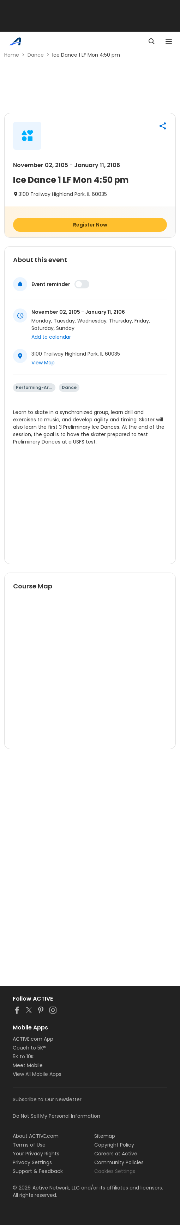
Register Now (90, 224)
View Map (43, 362)
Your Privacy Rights (36, 1153)
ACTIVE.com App (33, 1038)
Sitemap (104, 1136)
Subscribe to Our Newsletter (47, 1099)
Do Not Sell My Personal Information (56, 1115)
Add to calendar (51, 336)
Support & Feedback (38, 1171)
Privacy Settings (32, 1162)
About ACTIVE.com (36, 1136)
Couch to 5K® (29, 1047)
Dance (36, 54)
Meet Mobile (28, 1065)
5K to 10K (23, 1056)
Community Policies (119, 1162)
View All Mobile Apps (37, 1074)
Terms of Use (29, 1144)
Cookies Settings (114, 1171)
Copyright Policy (114, 1144)
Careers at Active (115, 1153)
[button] (162, 126)
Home (11, 54)
